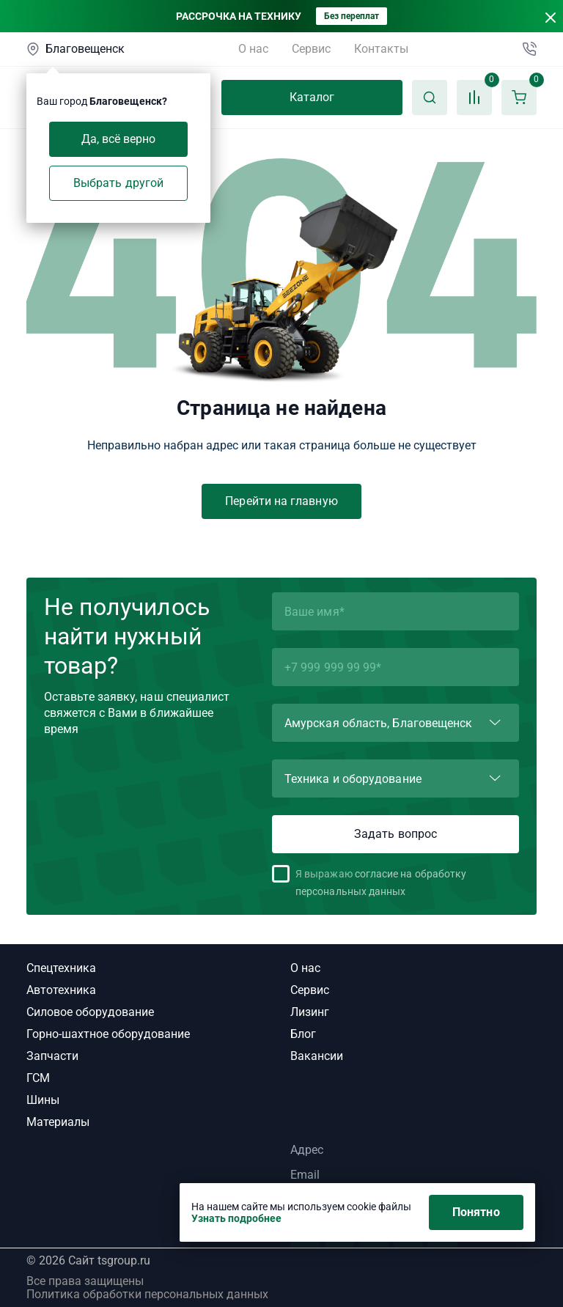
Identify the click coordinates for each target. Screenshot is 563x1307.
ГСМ (38, 1078)
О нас (253, 49)
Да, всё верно (118, 139)
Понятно (476, 1212)
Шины (42, 1100)
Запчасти (52, 1056)
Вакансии (316, 1056)
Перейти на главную (281, 501)
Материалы (57, 1122)
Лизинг (309, 1012)
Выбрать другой (118, 183)
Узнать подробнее (236, 1218)
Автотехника (61, 990)
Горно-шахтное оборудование (108, 1034)
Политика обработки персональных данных (147, 1294)
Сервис (311, 49)
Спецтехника (61, 968)
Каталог (312, 97)
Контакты (381, 49)
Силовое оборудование (90, 1012)
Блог (303, 1034)
